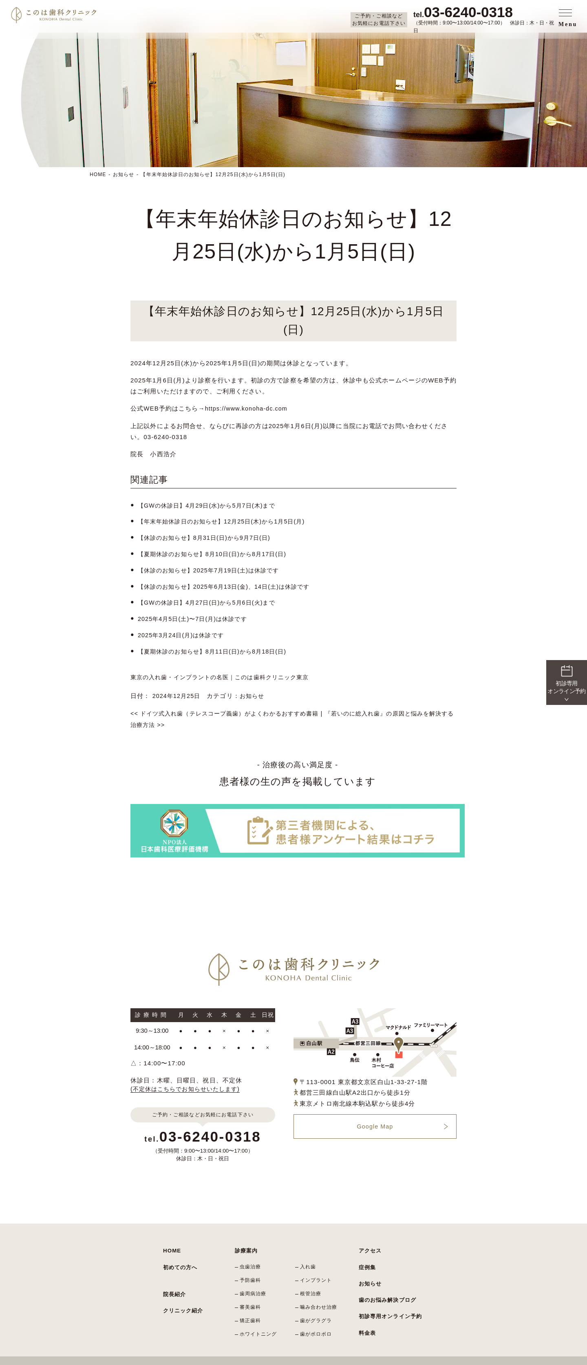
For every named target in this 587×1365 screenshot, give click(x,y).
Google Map (375, 1121)
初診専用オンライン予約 (388, 1294)
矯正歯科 (252, 1307)
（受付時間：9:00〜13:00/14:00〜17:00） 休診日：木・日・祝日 (484, 19)
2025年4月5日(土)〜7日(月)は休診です (196, 616)
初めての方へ (179, 1257)
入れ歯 (309, 1260)
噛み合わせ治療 (320, 1296)
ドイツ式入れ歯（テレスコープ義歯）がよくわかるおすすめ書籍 (230, 709)
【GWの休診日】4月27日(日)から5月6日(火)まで (211, 600)
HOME (98, 174)
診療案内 (245, 1245)
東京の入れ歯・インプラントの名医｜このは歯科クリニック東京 (225, 673)
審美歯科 (252, 1296)
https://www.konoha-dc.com (248, 408)
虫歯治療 (252, 1260)
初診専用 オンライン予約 (566, 679)
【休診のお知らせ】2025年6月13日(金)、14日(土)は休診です (229, 584)
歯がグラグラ (317, 1307)
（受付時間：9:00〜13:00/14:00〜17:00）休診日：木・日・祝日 (202, 1139)
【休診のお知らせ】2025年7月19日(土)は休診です (213, 568)
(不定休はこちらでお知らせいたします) (188, 1083)
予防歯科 (252, 1272)
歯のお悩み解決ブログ (385, 1281)
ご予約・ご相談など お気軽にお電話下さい (379, 20)
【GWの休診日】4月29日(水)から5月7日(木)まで (211, 504)
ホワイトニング (259, 1319)
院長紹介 (174, 1280)
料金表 (367, 1306)
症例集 (367, 1257)
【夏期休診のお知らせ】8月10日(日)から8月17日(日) (217, 552)
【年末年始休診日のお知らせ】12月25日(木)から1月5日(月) (227, 520)
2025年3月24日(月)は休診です (183, 632)
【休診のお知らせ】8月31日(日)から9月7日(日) (208, 536)
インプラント (317, 1272)
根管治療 (312, 1284)
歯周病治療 (254, 1284)
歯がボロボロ (317, 1319)
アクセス (369, 1245)
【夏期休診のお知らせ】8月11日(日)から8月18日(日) (217, 648)
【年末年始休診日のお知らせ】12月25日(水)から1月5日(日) (213, 174)
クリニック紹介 (182, 1292)
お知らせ (124, 174)
